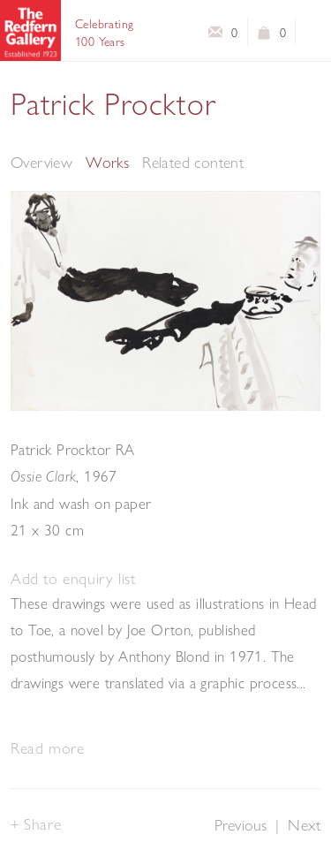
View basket (264, 36)
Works (107, 162)
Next (304, 825)
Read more (47, 748)
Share (42, 824)
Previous (240, 825)
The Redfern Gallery (30, 30)
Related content (193, 162)
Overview (41, 162)
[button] (73, 579)
